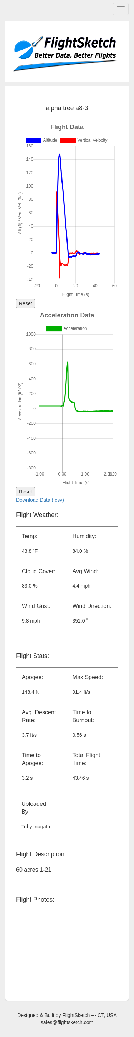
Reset (25, 303)
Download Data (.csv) (40, 500)
